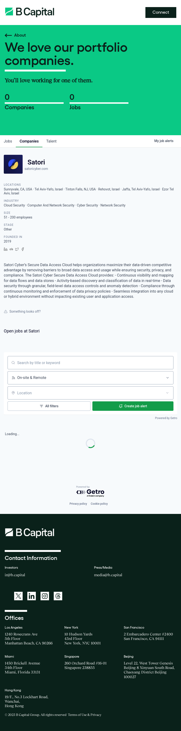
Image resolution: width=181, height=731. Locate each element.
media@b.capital (108, 575)
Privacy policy (78, 503)
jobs (8, 141)
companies (29, 141)
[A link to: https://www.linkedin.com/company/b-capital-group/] (31, 596)
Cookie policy (99, 503)
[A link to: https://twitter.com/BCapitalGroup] (18, 596)
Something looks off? (22, 311)
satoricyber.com (36, 169)
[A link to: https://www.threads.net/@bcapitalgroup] (58, 596)
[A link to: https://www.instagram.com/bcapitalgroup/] (45, 596)
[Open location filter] (167, 393)
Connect (160, 12)
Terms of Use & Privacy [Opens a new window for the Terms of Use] (84, 715)
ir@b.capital (15, 575)
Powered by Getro (166, 418)
